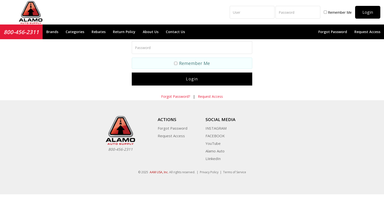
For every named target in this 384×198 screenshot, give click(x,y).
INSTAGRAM (216, 128)
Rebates (99, 31)
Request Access (367, 31)
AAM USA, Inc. (159, 172)
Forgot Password (332, 31)
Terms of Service (234, 172)
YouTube (213, 143)
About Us (150, 31)
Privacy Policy (209, 172)
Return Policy (124, 31)
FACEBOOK (215, 135)
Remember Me (338, 12)
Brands (52, 31)
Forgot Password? (175, 96)
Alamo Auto (215, 150)
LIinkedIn (213, 158)
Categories (75, 31)
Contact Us (175, 31)
